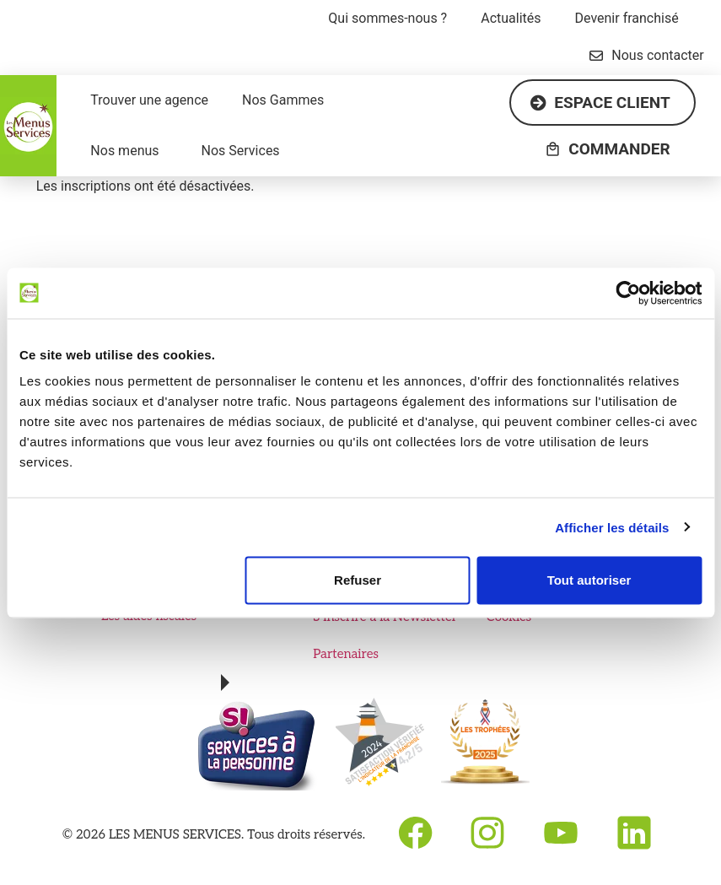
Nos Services (241, 151)
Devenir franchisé (627, 18)
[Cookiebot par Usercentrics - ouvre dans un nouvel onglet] (628, 292)
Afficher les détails (612, 527)
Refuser (357, 580)
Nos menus (124, 151)
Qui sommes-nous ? (387, 18)
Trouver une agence (149, 100)
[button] (391, 18)
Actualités (511, 18)
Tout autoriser (589, 580)
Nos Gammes (283, 100)
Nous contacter (646, 55)
